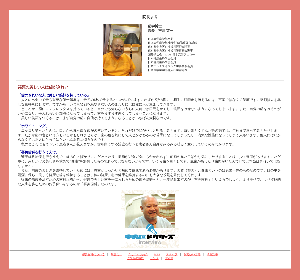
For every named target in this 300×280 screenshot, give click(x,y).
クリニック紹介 (138, 254)
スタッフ (171, 254)
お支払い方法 (192, 254)
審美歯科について (93, 254)
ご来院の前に (135, 258)
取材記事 (212, 254)
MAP (157, 254)
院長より (116, 254)
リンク (154, 258)
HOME (169, 258)
